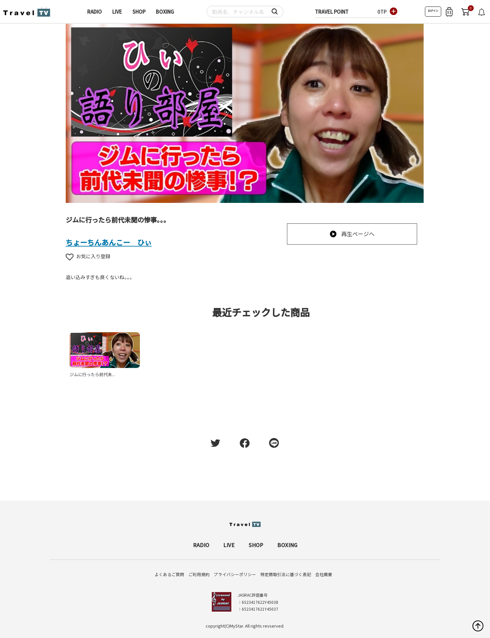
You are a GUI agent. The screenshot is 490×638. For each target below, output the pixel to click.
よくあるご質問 (169, 574)
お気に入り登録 (88, 256)
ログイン (433, 10)
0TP (382, 11)
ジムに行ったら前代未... (92, 374)
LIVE (117, 11)
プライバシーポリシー (235, 574)
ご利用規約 (199, 574)
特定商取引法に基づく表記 (285, 574)
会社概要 (323, 574)
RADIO (94, 11)
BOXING (165, 11)
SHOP (138, 11)
